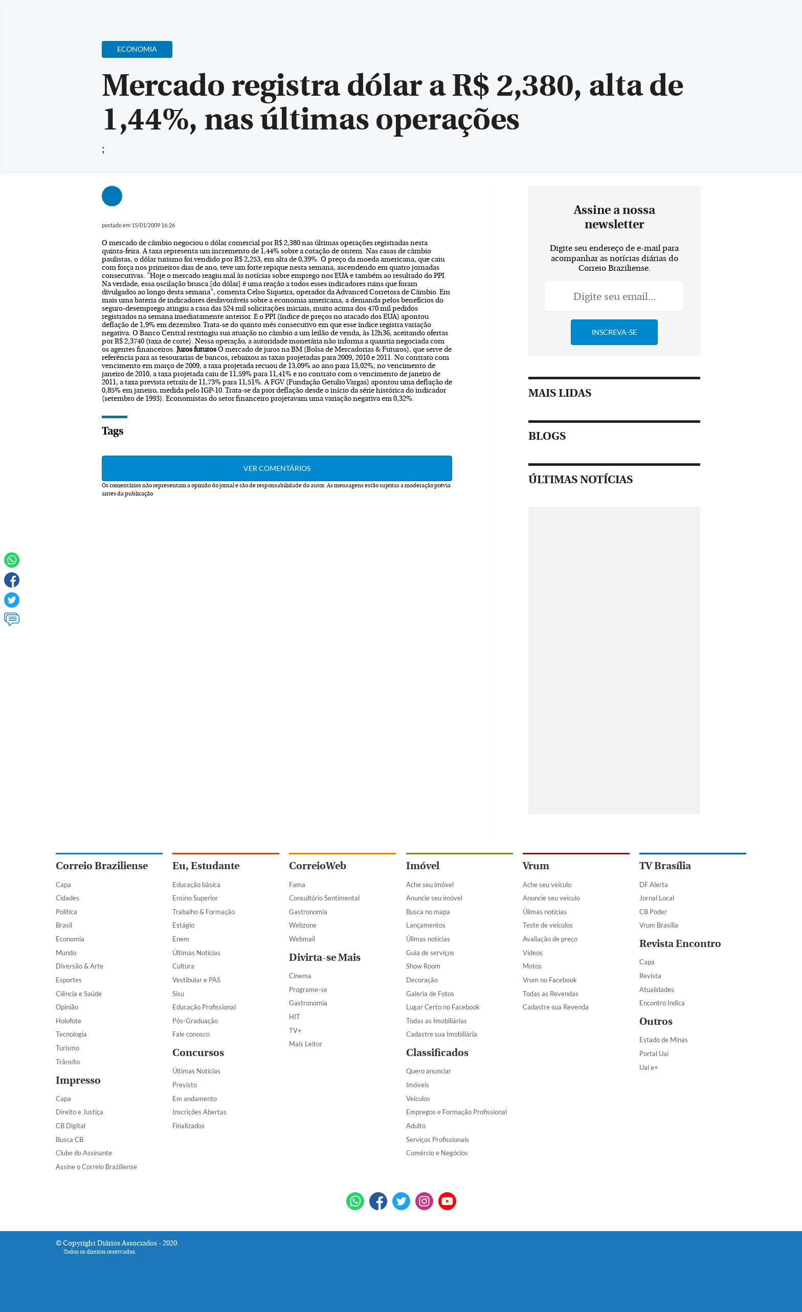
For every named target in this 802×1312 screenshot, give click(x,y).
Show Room (423, 966)
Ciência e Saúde (79, 994)
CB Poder (653, 912)
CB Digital (70, 1126)
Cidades (67, 898)
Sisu (178, 994)
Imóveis (417, 1085)
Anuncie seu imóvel (434, 898)
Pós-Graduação (195, 1021)
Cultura (183, 966)
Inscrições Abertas (199, 1112)
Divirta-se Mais (325, 957)
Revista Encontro (680, 944)
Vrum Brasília (658, 925)
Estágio (183, 925)
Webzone (303, 925)
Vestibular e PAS (196, 980)
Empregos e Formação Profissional (456, 1112)
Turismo (67, 1048)
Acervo (301, 14)
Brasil (64, 925)
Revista (650, 976)
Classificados (437, 1053)
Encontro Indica (662, 1003)
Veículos (418, 1098)
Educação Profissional (204, 1007)
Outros (656, 1021)
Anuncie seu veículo (551, 898)
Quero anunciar (428, 1071)
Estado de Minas (663, 1040)
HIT (294, 1017)
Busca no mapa (428, 912)
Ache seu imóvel (430, 884)
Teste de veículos (548, 925)
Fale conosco (191, 1034)
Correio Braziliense (102, 866)
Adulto (416, 1126)
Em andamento (194, 1098)
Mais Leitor (305, 1044)
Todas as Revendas (550, 994)
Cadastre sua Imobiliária (441, 1034)
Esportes (69, 980)
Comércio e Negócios (437, 1153)
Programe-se (308, 989)
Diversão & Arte (79, 966)
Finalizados (188, 1126)
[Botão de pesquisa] (105, 13)
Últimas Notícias (196, 953)
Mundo (66, 953)
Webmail (302, 939)
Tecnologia (71, 1034)
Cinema (300, 976)
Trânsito (68, 1062)
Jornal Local (656, 898)
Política (66, 912)
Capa (63, 884)
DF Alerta (653, 884)
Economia (70, 939)
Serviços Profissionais (437, 1139)
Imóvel (422, 866)
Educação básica (196, 884)
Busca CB (69, 1139)
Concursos (198, 1053)
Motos (532, 966)
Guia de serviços (430, 953)
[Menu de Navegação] (75, 13)
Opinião (67, 1007)
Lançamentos (425, 925)
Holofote (68, 1021)
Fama (297, 884)
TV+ (295, 1030)
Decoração (422, 980)
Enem (180, 939)
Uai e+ (648, 1067)
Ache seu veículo (547, 884)
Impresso (78, 1080)
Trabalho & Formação (203, 912)
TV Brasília (665, 866)
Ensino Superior (195, 898)
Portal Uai (654, 1053)
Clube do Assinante (84, 1153)
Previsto (184, 1085)
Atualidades (656, 989)
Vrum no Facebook (550, 980)
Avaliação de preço (550, 939)
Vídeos (533, 953)
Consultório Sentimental (324, 898)
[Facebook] (680, 17)
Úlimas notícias (428, 939)
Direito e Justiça (79, 1112)
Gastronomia (308, 912)
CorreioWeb (317, 866)
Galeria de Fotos (430, 994)
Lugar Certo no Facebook (443, 1007)
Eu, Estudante (205, 866)
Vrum (536, 866)
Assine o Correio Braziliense (96, 1167)
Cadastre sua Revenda (556, 1007)
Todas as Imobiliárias (436, 1021)
